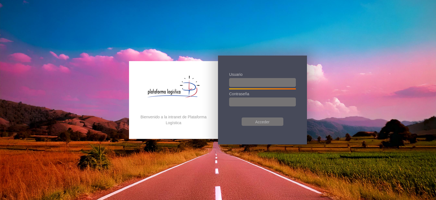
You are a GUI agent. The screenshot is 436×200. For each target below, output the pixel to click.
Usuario (235, 74)
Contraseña (239, 94)
